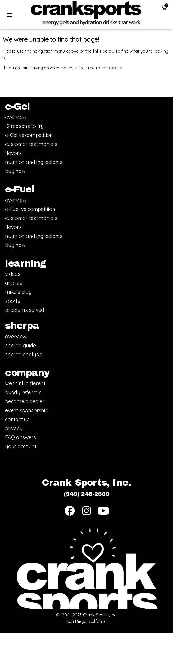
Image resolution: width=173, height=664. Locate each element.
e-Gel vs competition (29, 135)
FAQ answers (20, 437)
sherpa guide (20, 345)
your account (21, 446)
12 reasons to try (24, 126)
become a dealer (24, 401)
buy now (15, 171)
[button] (9, 15)
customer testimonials (31, 144)
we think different (25, 383)
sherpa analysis (23, 354)
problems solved (24, 310)
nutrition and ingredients (33, 162)
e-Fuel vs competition (30, 209)
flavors (13, 153)
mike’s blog (18, 292)
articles (13, 283)
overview (15, 117)
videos (12, 274)
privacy (14, 428)
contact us (111, 67)
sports (12, 301)
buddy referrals (23, 392)
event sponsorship (26, 410)
